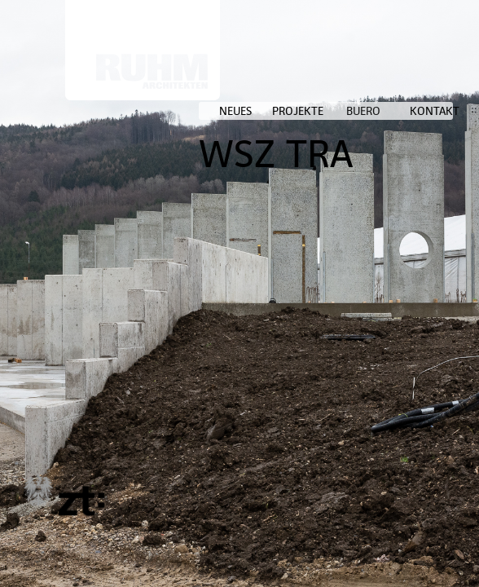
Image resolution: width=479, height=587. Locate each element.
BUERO (363, 111)
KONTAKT (434, 111)
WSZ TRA (276, 154)
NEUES (235, 111)
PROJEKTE (297, 111)
